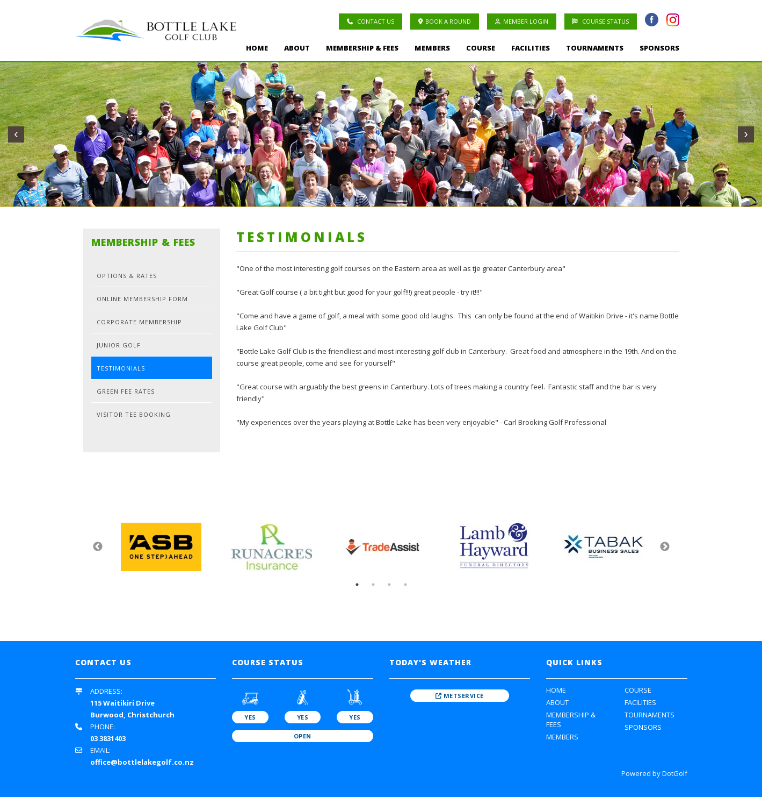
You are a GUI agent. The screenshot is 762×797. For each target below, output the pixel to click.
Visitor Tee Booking (134, 414)
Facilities (530, 48)
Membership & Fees (362, 48)
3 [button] (389, 584)
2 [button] (373, 584)
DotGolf (674, 773)
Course (480, 48)
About (297, 48)
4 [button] (405, 584)
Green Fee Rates (126, 391)
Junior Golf (119, 345)
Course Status (600, 21)
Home (257, 48)
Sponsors (659, 48)
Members (432, 48)
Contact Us (370, 21)
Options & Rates (127, 276)
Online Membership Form (142, 299)
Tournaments (594, 48)
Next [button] (664, 547)
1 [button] (357, 584)
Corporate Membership (139, 322)
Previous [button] (97, 547)
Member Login (521, 21)
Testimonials (121, 368)
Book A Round (444, 21)
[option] (161, 547)
